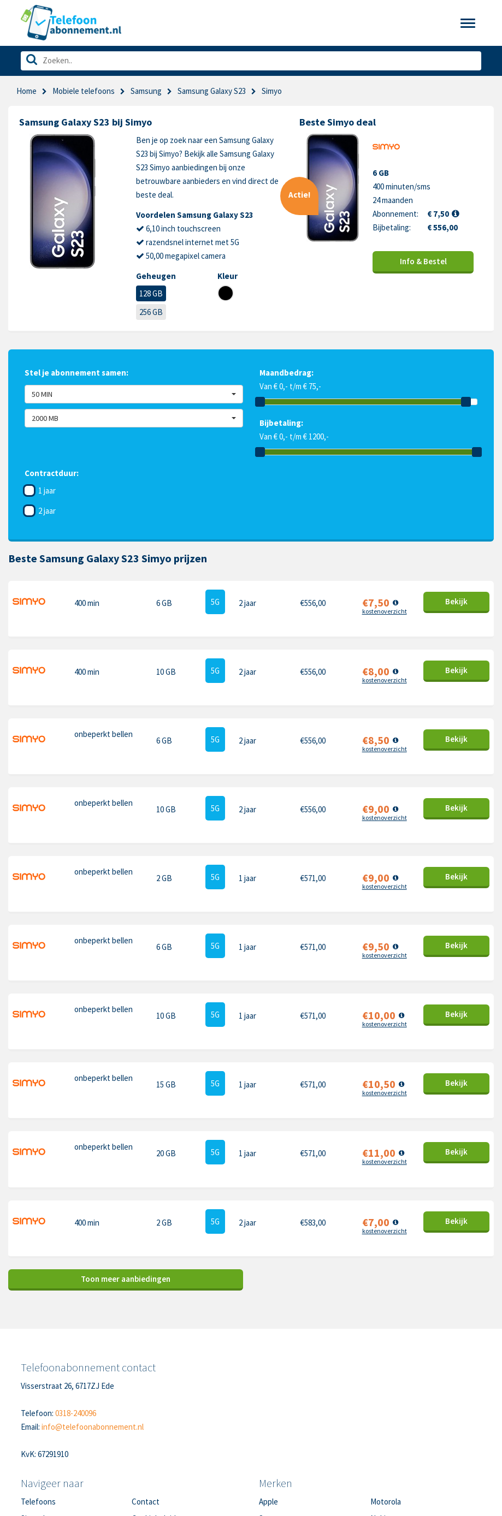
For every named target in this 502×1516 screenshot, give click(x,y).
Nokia (379, 1390)
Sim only (35, 1390)
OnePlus (273, 1407)
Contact (146, 1373)
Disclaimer (149, 1424)
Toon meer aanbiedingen (125, 1150)
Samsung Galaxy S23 (212, 91)
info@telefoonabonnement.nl (93, 1298)
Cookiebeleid (154, 1390)
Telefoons (38, 1373)
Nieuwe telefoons (51, 1407)
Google (271, 1424)
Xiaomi (270, 1441)
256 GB (151, 312)
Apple (268, 1373)
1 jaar (47, 490)
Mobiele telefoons (83, 91)
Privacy (144, 1407)
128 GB (151, 293)
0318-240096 (75, 1285)
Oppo (379, 1441)
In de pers (38, 1441)
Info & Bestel (423, 261)
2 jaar (47, 511)
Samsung (146, 91)
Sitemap (146, 1441)
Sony (378, 1424)
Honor (381, 1407)
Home (26, 91)
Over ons (36, 1424)
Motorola (385, 1373)
